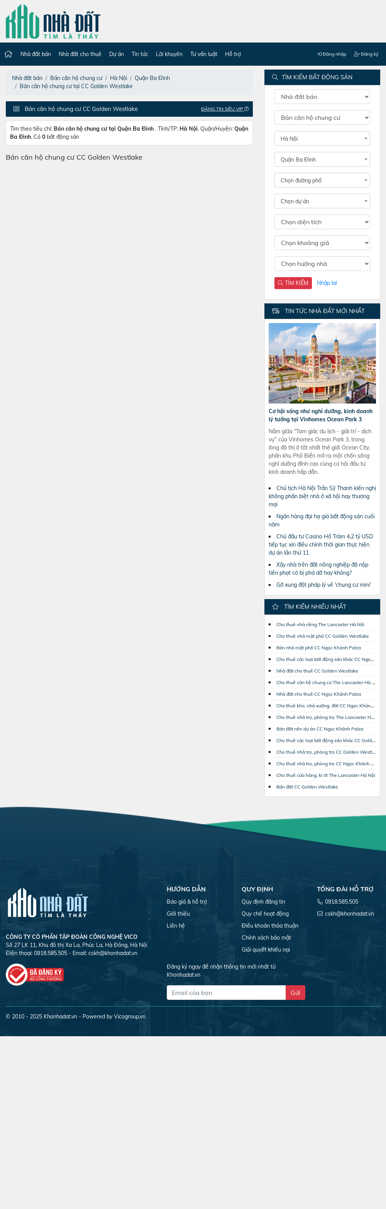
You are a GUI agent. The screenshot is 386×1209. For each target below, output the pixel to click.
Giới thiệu (178, 913)
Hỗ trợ (233, 54)
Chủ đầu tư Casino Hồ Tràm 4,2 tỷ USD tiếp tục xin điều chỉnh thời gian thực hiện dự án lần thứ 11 (321, 544)
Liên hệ (176, 925)
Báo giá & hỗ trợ (187, 901)
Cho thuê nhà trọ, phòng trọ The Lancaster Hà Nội (329, 717)
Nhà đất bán (35, 54)
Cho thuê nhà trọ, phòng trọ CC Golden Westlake (328, 752)
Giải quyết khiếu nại (266, 949)
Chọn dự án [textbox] (295, 201)
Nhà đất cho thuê (80, 54)
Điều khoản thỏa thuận (270, 925)
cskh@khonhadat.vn (112, 953)
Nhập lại (327, 282)
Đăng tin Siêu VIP (227, 109)
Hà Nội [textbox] (289, 138)
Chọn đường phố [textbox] (301, 180)
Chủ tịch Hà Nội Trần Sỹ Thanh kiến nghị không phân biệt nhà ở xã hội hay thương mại (322, 496)
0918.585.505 (341, 901)
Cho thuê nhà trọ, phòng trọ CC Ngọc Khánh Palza (329, 763)
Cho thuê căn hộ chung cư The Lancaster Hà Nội (327, 682)
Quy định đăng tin (263, 901)
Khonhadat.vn (60, 1016)
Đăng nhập (331, 54)
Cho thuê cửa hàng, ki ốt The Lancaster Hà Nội (325, 775)
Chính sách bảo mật (266, 937)
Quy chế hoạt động (265, 913)
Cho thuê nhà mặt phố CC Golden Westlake (322, 636)
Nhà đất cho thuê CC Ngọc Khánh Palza (318, 694)
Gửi (295, 992)
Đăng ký (366, 54)
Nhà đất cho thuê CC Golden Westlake (317, 671)
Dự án (116, 54)
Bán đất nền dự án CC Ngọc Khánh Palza (319, 729)
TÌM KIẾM (293, 282)
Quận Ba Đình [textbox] (298, 159)
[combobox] (322, 138)
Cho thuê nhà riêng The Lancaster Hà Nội (320, 624)
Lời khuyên (169, 54)
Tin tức (140, 54)
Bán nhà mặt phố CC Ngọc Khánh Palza (318, 647)
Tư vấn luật (203, 54)
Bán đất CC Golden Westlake (307, 787)
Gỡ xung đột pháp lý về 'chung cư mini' (323, 584)
